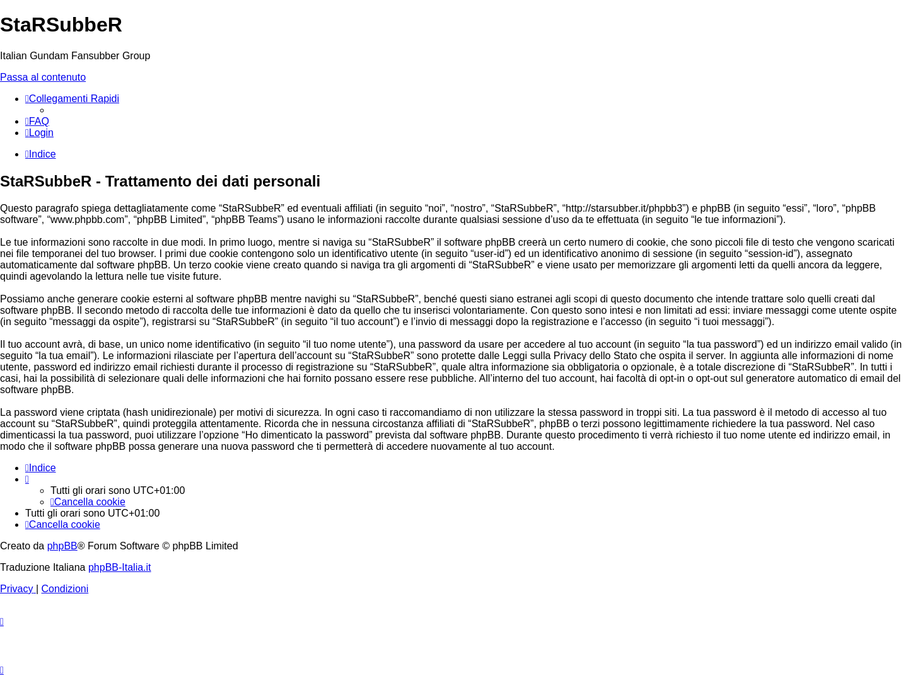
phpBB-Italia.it (119, 567)
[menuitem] (37, 121)
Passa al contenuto (43, 77)
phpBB (62, 546)
